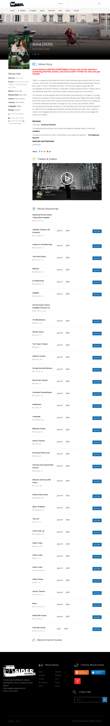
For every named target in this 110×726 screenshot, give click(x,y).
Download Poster (16, 121)
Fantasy (57, 686)
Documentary (43, 682)
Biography (58, 675)
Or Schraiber (18, 84)
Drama (57, 682)
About (68, 10)
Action (41, 672)
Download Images (17, 114)
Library (42, 10)
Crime (57, 679)
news (60, 10)
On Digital (33, 10)
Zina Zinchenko (19, 82)
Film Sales (51, 10)
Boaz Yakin (19, 78)
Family (41, 686)
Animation (42, 675)
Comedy (41, 679)
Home (12, 10)
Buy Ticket (97, 231)
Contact (76, 10)
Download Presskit (17, 118)
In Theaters (22, 10)
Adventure (58, 672)
